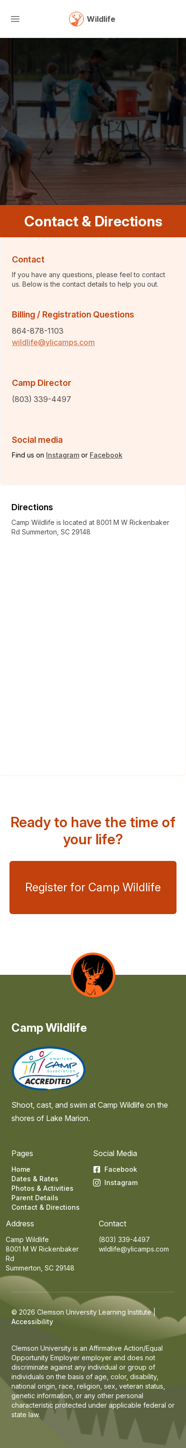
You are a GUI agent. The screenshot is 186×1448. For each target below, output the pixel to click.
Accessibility (32, 1321)
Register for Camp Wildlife (93, 887)
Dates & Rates (34, 1179)
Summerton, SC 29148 (40, 1268)
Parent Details (34, 1198)
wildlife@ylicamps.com (53, 342)
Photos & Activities (42, 1188)
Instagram (62, 455)
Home (20, 1169)
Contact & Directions (45, 1207)
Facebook (106, 455)
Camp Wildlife (49, 1028)
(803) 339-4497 (124, 1239)
